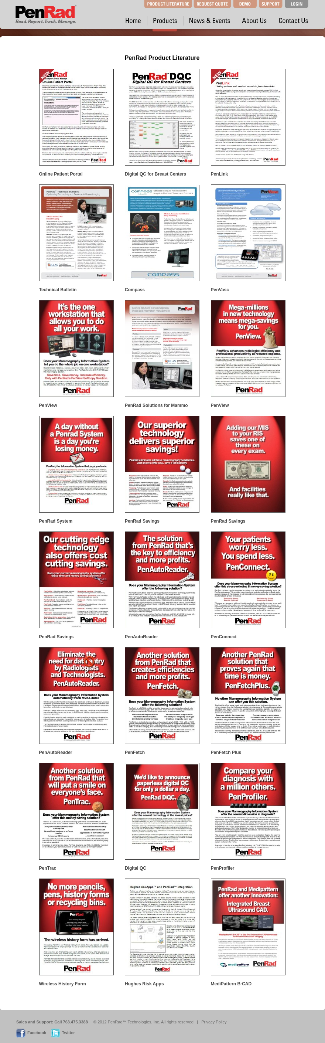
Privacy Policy (213, 1022)
